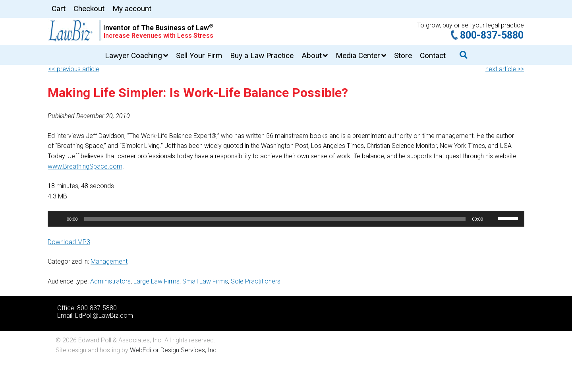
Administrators (110, 281)
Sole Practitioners (255, 281)
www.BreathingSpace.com (85, 166)
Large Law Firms (156, 281)
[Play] (58, 219)
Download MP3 (69, 242)
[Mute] (492, 219)
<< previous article (73, 69)
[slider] (275, 219)
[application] (286, 219)
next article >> (504, 69)
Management (109, 261)
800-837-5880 (492, 35)
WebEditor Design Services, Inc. (174, 350)
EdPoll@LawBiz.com (104, 315)
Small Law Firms (205, 281)
